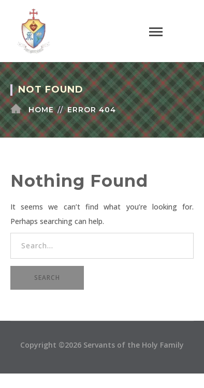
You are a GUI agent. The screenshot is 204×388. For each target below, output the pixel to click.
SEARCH (47, 277)
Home (41, 109)
